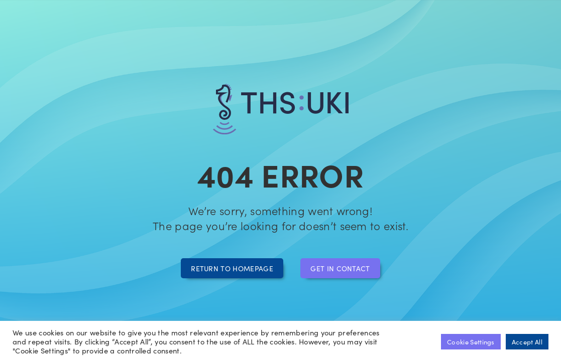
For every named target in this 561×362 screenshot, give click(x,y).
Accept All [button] (527, 341)
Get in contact (340, 268)
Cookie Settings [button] (471, 341)
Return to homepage (232, 268)
